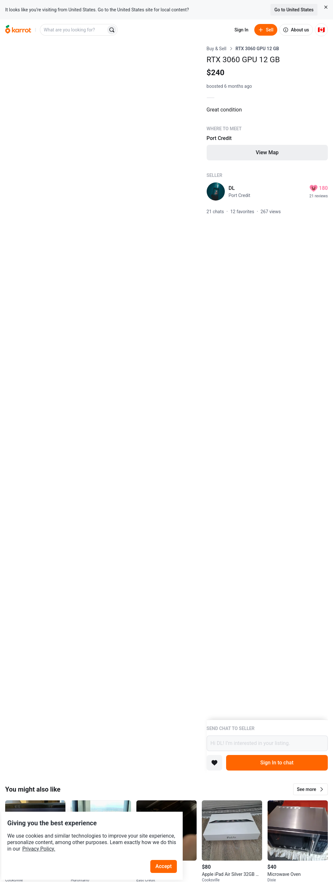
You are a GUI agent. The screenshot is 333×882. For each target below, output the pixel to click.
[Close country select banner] (325, 7)
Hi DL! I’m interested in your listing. (267, 743)
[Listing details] (267, 382)
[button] (310, 789)
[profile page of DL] (216, 191)
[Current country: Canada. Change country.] (321, 29)
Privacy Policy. (88, 832)
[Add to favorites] (214, 763)
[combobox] (73, 30)
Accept (168, 849)
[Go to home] (18, 30)
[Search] (111, 29)
